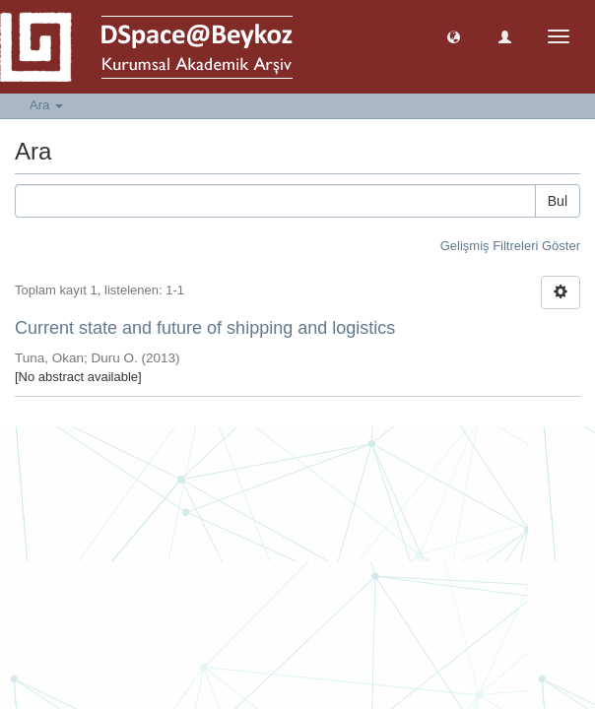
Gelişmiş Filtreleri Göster (510, 245)
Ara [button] (46, 104)
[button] (453, 36)
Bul (557, 201)
